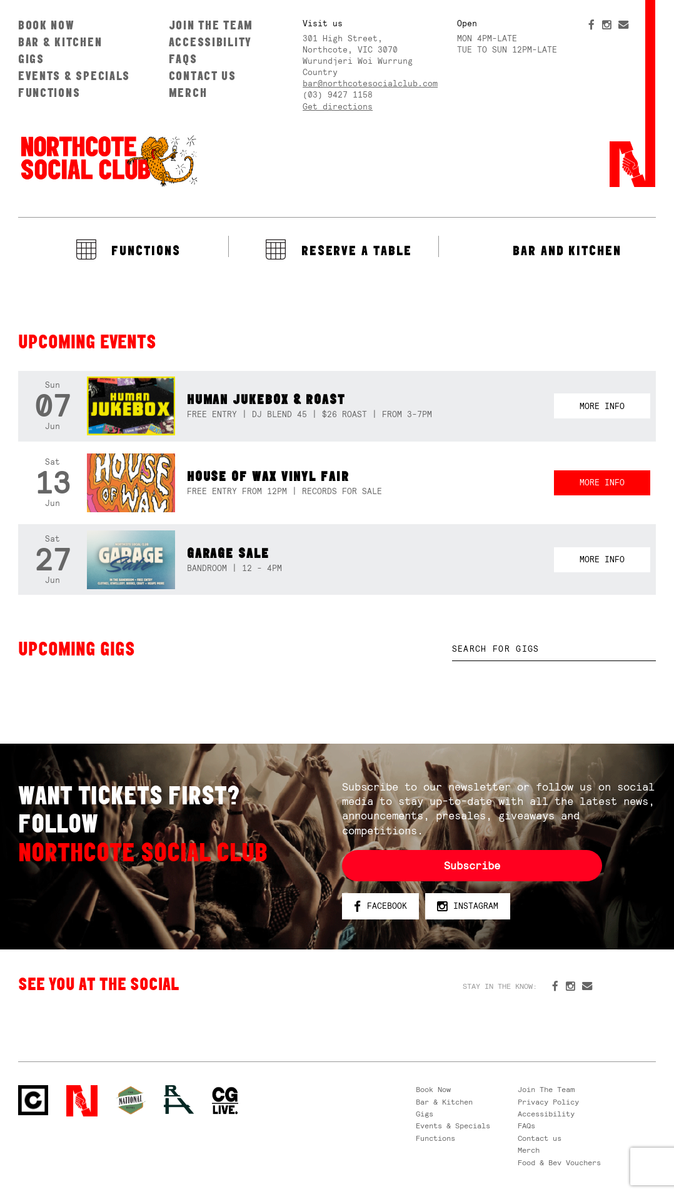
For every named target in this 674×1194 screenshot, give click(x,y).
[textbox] (554, 649)
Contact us (202, 76)
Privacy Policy (548, 1102)
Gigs (31, 59)
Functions (49, 92)
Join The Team (211, 25)
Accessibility (210, 42)
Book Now (46, 25)
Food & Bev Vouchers (559, 1162)
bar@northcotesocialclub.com (370, 83)
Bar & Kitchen (60, 42)
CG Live (225, 1101)
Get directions (338, 106)
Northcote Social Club (108, 160)
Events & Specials (74, 76)
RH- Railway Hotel (179, 1099)
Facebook (380, 907)
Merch (188, 92)
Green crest (131, 1100)
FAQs (183, 59)
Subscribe (472, 866)
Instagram (467, 907)
